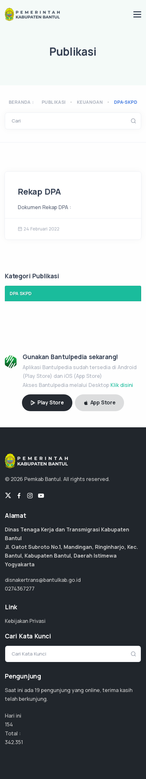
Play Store (47, 402)
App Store (99, 402)
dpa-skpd (125, 102)
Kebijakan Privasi (25, 620)
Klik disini (121, 385)
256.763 (14, 742)
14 (37, 690)
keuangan (90, 102)
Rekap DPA (39, 191)
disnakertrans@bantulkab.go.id (43, 579)
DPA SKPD (21, 293)
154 (9, 724)
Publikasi (54, 102)
